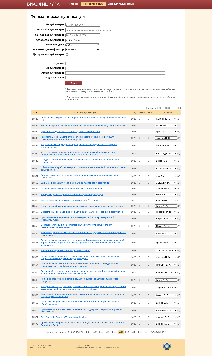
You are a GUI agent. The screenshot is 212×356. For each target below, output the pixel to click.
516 (140, 332)
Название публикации (50, 29)
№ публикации (55, 24)
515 (133, 332)
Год (133, 112)
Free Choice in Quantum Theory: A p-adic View (64, 317)
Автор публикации (52, 72)
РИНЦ (142, 112)
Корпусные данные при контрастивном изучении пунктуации (72, 194)
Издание (59, 63)
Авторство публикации (50, 40)
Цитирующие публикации (48, 54)
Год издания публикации (49, 34)
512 (114, 332)
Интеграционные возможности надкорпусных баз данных (70, 200)
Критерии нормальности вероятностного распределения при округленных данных (83, 125)
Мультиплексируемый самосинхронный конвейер (66, 250)
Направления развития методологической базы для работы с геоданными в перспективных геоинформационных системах (80, 264)
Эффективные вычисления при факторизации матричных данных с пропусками (82, 212)
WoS (150, 112)
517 (147, 332)
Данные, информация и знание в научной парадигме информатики (75, 183)
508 (88, 332)
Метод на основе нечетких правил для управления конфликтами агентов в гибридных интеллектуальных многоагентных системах (79, 153)
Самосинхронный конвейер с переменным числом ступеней (72, 188)
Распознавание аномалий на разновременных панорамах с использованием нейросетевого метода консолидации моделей (80, 257)
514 (127, 332)
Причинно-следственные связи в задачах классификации (70, 131)
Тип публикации (54, 68)
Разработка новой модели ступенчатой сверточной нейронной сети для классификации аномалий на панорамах (77, 138)
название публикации (85, 112)
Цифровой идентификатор (47, 49)
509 (95, 332)
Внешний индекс (54, 44)
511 (107, 332)
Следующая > (158, 332)
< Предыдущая (75, 332)
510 (101, 332)
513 (121, 332)
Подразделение (54, 77)
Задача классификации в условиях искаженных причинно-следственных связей (82, 206)
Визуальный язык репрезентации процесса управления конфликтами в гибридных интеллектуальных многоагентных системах (83, 272)
